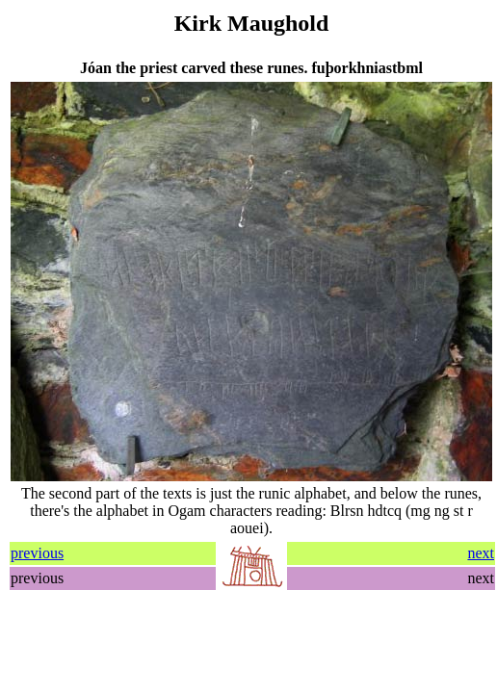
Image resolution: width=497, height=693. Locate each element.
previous (37, 553)
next (480, 553)
